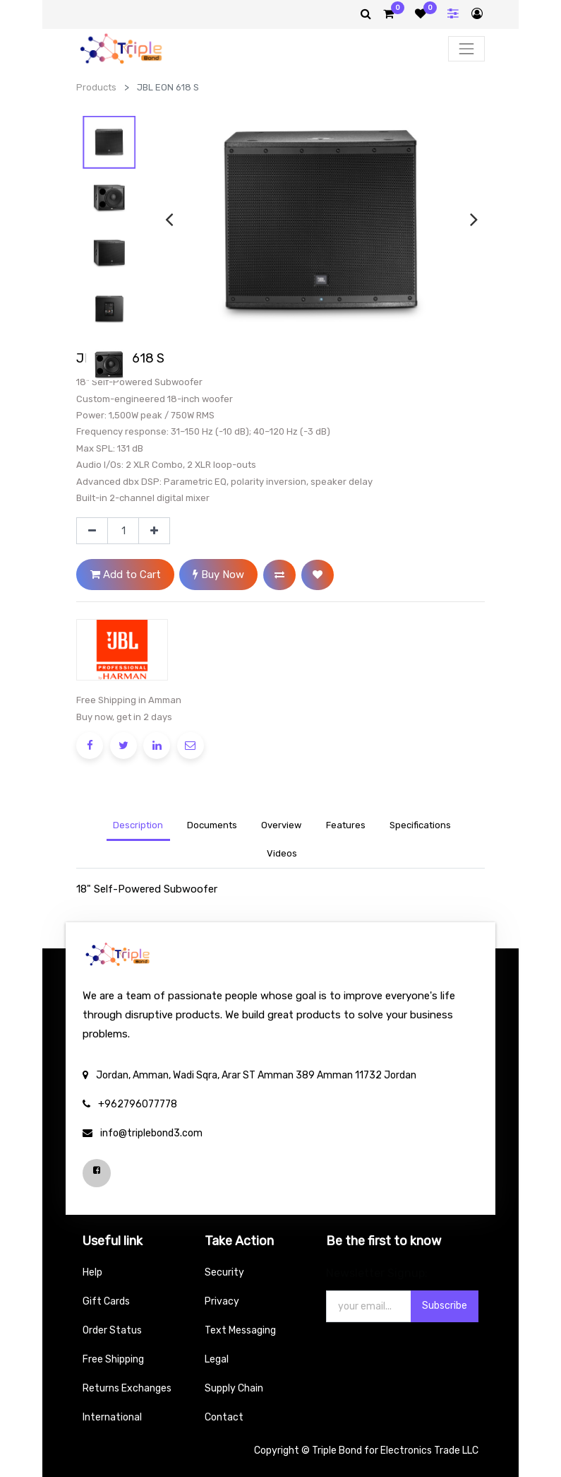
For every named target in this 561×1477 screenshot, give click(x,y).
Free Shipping (113, 1359)
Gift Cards (106, 1301)
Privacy (222, 1301)
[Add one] (154, 530)
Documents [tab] (212, 825)
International (112, 1417)
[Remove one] (92, 530)
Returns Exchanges (127, 1388)
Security (224, 1272)
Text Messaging (240, 1330)
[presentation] (169, 219)
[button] (279, 575)
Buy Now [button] (218, 574)
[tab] (281, 826)
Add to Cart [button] (125, 574)
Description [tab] (138, 825)
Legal (217, 1359)
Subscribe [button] (444, 1306)
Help (92, 1272)
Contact (224, 1417)
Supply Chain (234, 1388)
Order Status (112, 1330)
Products (96, 87)
